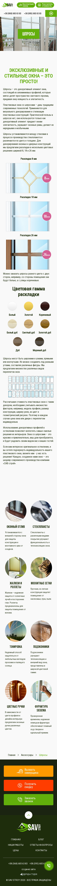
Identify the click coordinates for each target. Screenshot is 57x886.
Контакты (41, 850)
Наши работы (15, 845)
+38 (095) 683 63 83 (32, 13)
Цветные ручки (16, 706)
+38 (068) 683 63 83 (12, 13)
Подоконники (41, 647)
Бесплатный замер (26, 5)
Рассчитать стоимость (45, 5)
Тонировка (16, 647)
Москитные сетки (41, 583)
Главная (16, 839)
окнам (39, 121)
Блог (41, 839)
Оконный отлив (16, 527)
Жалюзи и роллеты (16, 585)
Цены (16, 850)
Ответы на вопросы (41, 845)
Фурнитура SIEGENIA (41, 708)
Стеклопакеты (41, 527)
